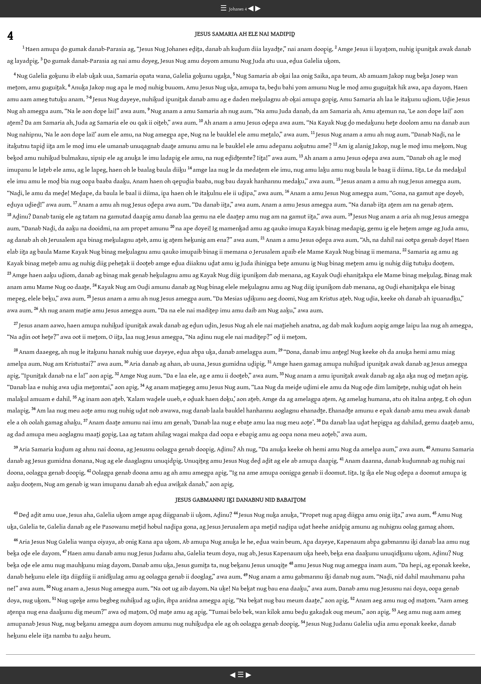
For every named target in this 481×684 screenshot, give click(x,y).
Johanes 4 (238, 9)
